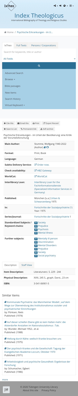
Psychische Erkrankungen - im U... (35, 32)
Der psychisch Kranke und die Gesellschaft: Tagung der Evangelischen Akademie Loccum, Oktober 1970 (34, 350)
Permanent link (28, 129)
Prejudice (43, 225)
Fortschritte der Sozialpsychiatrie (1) (53, 207)
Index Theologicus (39, 15)
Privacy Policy (49, 390)
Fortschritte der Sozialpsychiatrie (51, 216)
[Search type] (39, 58)
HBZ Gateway (42, 170)
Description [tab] (10, 265)
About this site (30, 390)
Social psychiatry (47, 255)
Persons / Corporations (43, 45)
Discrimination (46, 241)
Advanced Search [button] (14, 73)
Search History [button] (12, 98)
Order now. (41, 164)
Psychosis (43, 229)
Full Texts (21, 45)
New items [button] (10, 92)
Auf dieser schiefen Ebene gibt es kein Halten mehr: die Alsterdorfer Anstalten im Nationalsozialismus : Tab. (35, 323)
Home (10, 32)
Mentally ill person (48, 238)
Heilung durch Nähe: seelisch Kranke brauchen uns (32, 338)
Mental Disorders (47, 245)
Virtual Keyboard (15, 105)
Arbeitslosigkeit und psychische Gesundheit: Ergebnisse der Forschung (37, 363)
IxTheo (8, 45)
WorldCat (40, 176)
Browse (10, 79)
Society (42, 222)
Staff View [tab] (26, 265)
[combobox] (39, 52)
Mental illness (45, 232)
